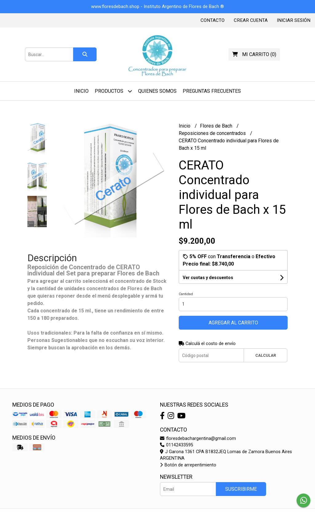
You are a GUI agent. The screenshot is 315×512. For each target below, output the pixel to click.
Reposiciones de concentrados (213, 133)
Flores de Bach (216, 126)
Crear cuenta (251, 20)
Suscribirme (241, 489)
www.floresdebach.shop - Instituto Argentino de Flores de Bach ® (157, 6)
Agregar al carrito (233, 323)
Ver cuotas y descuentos (208, 277)
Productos (113, 91)
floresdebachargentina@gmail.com (198, 438)
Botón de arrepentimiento (188, 465)
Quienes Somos (157, 91)
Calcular (265, 355)
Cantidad (186, 294)
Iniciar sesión (293, 20)
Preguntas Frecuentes (212, 91)
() (254, 54)
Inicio (81, 91)
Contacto (213, 20)
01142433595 (176, 445)
